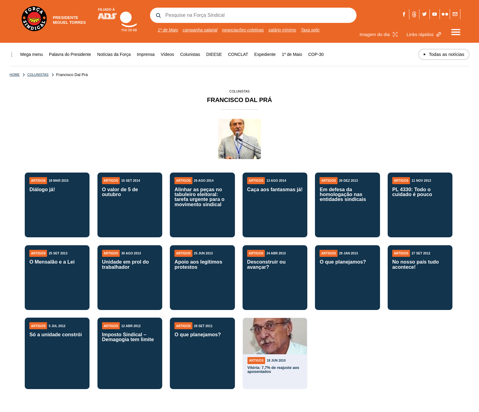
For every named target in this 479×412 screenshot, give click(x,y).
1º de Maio (168, 29)
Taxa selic (310, 29)
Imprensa (146, 54)
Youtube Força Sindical (434, 14)
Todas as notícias (443, 54)
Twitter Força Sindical (424, 14)
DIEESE (214, 54)
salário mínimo (282, 29)
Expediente (265, 54)
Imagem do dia (379, 34)
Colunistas (190, 54)
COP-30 (316, 54)
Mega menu (31, 54)
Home (14, 74)
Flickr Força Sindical (445, 14)
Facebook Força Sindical (404, 14)
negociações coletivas (243, 29)
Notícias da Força (114, 54)
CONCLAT (238, 54)
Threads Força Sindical (414, 14)
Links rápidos (425, 34)
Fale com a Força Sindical (455, 14)
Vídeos (167, 54)
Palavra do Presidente (70, 54)
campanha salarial (200, 29)
